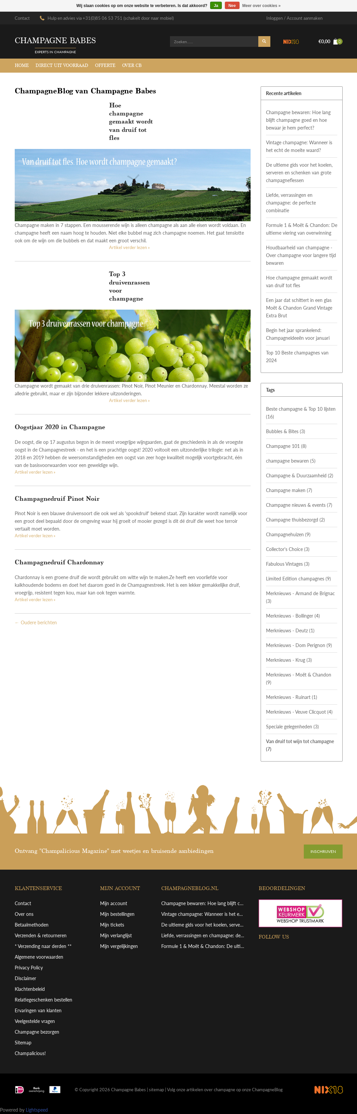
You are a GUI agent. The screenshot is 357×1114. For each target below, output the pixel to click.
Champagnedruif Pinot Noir (57, 498)
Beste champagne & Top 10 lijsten (301, 412)
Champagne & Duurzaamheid (299, 475)
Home (22, 65)
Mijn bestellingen (117, 914)
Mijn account (113, 903)
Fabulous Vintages (287, 564)
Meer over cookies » (261, 5)
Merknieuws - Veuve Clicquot (299, 712)
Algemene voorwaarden (39, 957)
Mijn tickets (112, 925)
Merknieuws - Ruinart (291, 697)
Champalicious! (30, 1053)
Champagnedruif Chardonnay (59, 562)
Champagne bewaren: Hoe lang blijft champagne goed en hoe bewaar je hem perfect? (298, 120)
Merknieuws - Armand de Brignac (300, 597)
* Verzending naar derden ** (43, 946)
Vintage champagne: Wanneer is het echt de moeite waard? (299, 146)
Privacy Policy (29, 967)
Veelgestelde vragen (35, 1021)
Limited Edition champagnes (298, 578)
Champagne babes (55, 40)
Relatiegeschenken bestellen (43, 1000)
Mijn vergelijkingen (119, 946)
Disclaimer (25, 978)
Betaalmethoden (32, 925)
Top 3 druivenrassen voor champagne (129, 286)
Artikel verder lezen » (129, 247)
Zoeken (264, 41)
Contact (22, 18)
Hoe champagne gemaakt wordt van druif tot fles (131, 121)
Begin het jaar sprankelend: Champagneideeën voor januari (298, 334)
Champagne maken (289, 490)
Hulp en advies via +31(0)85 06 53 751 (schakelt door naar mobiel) (111, 18)
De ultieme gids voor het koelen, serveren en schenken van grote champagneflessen (299, 172)
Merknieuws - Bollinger (293, 616)
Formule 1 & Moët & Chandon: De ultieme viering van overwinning (301, 229)
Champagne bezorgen (37, 1032)
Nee (232, 5)
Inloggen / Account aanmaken (294, 18)
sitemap (156, 1089)
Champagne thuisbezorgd (295, 520)
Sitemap (23, 1042)
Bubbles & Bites (285, 431)
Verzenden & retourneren (41, 935)
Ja (216, 5)
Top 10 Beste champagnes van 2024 (297, 356)
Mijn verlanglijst (116, 935)
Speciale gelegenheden (292, 726)
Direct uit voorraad (61, 65)
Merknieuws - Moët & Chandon (298, 678)
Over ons (24, 914)
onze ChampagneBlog (262, 1089)
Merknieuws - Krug (289, 660)
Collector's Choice (287, 549)
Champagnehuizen (288, 534)
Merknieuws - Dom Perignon (299, 645)
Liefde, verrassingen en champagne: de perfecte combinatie (291, 202)
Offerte (105, 65)
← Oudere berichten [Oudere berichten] (36, 622)
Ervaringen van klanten (38, 1010)
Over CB (132, 65)
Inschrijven (323, 851)
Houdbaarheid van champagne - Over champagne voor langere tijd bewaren (301, 255)
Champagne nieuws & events (299, 505)
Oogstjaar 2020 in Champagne (60, 427)
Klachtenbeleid (30, 989)
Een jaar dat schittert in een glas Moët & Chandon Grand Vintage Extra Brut (299, 307)
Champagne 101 (286, 446)
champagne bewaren (291, 461)
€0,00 (331, 41)
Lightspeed (37, 1110)
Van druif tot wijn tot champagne (300, 745)
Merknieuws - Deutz (290, 630)
